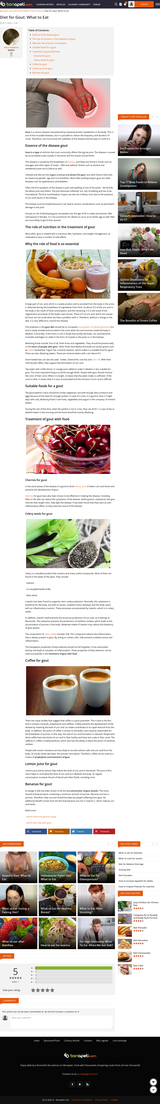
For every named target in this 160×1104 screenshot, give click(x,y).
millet (30, 350)
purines (71, 161)
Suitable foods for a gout (44, 47)
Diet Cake (138, 965)
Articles (60, 4)
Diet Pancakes (125, 875)
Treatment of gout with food (46, 51)
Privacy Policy (101, 1100)
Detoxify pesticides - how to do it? (138, 217)
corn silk (96, 359)
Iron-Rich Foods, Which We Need (137, 251)
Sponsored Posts (52, 1040)
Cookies (114, 1100)
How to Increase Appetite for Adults (136, 881)
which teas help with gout (39, 822)
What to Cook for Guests (130, 858)
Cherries (29, 495)
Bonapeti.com (6, 11)
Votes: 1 (15, 981)
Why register (102, 1040)
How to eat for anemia (55, 945)
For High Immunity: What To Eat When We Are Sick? (96, 943)
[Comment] (61, 1022)
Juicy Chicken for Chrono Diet (145, 904)
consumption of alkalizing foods (93, 326)
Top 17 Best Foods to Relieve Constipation (138, 184)
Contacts (88, 1040)
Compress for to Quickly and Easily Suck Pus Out (145, 916)
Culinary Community (79, 4)
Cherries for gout (42, 55)
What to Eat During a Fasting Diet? (15, 910)
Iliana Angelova (11, 47)
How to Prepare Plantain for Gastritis (136, 886)
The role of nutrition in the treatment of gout (53, 38)
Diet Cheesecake (141, 953)
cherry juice (80, 486)
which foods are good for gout (41, 816)
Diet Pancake (140, 927)
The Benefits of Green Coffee (138, 320)
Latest (36, 1040)
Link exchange (119, 1040)
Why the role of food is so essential (49, 43)
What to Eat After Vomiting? (91, 910)
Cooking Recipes (45, 4)
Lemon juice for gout (42, 68)
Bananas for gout (40, 72)
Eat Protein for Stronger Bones (135, 150)
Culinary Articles (72, 1040)
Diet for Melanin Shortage (131, 864)
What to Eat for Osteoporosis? (90, 877)
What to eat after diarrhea (13, 943)
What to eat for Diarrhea (130, 853)
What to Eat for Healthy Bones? (56, 910)
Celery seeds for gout (44, 60)
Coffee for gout (39, 64)
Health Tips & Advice (33, 11)
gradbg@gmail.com (87, 1073)
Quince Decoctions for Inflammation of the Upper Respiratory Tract (137, 283)
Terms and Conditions (82, 1100)
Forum (96, 4)
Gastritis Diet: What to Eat (16, 877)
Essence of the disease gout (45, 34)
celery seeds (50, 634)
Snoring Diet (125, 869)
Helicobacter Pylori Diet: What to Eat (56, 877)
